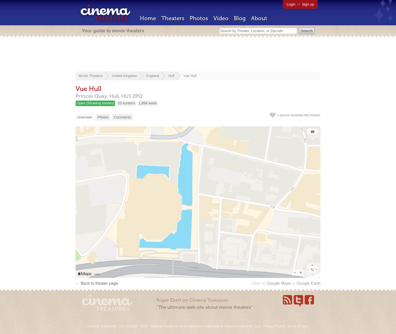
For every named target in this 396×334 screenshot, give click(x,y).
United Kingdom (124, 76)
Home (148, 18)
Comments (122, 117)
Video (221, 18)
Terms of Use (297, 326)
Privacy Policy (274, 326)
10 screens (126, 103)
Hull (171, 76)
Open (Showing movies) (95, 103)
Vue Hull (189, 76)
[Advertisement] (198, 54)
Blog (240, 18)
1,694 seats (148, 103)
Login (291, 4)
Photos (199, 18)
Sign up (308, 4)
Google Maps (279, 283)
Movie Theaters (91, 76)
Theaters (172, 18)
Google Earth (308, 283)
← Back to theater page (97, 283)
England (152, 76)
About (259, 18)
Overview (84, 117)
